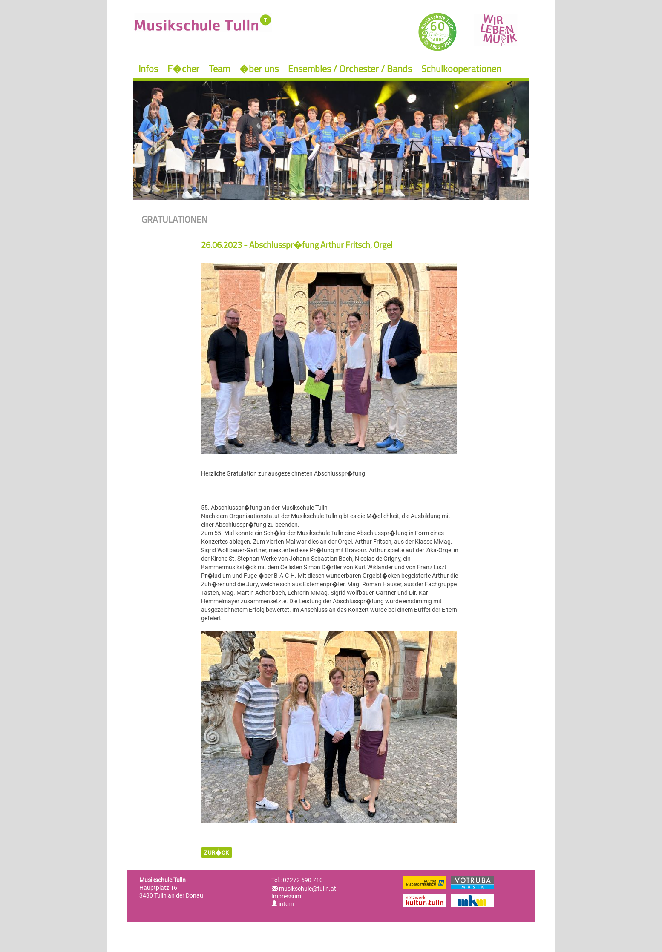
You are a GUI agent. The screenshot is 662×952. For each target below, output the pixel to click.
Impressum (286, 896)
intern (282, 903)
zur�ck (216, 852)
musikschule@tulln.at (307, 888)
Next (512, 136)
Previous (149, 136)
